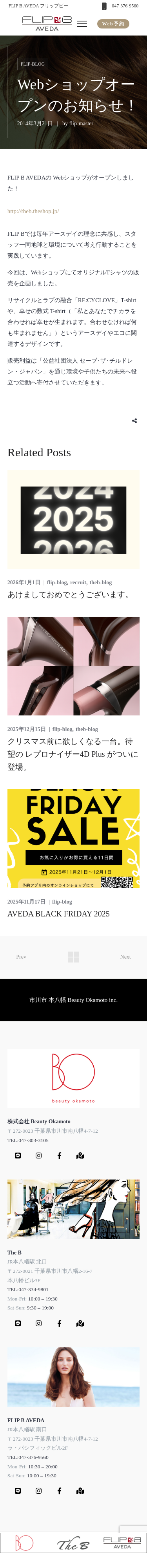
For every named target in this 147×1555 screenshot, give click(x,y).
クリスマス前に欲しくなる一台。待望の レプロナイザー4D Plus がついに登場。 (72, 754)
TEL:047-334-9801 (28, 1289)
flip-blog (33, 64)
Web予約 (113, 24)
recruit (78, 582)
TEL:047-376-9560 (28, 1457)
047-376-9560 (125, 6)
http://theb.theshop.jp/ (33, 211)
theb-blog (100, 582)
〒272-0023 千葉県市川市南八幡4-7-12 (52, 1131)
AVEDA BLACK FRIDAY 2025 (58, 913)
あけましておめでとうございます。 (70, 594)
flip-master (81, 123)
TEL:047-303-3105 (28, 1140)
